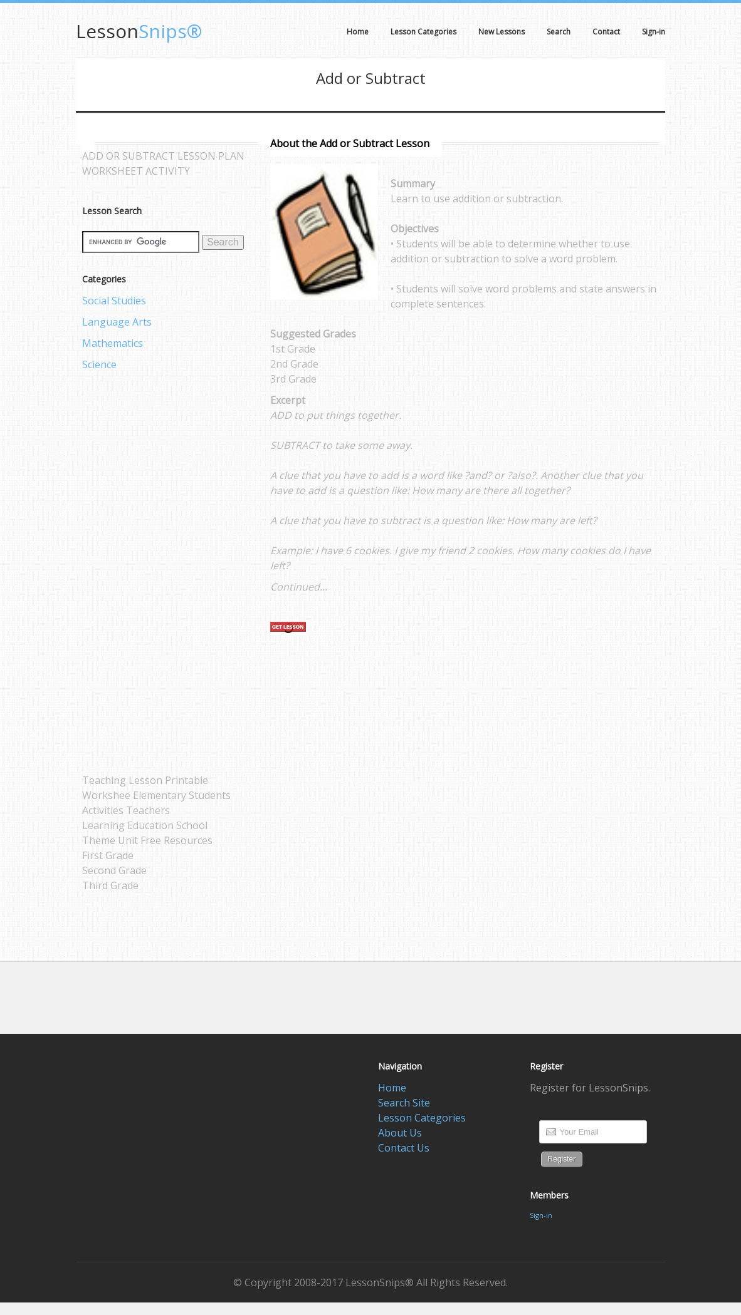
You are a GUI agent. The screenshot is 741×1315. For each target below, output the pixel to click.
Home (392, 1088)
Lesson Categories (422, 1118)
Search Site (404, 1103)
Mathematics (112, 343)
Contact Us (403, 1148)
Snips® (139, 31)
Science (99, 364)
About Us (400, 1133)
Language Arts (117, 322)
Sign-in (541, 1215)
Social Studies (114, 300)
